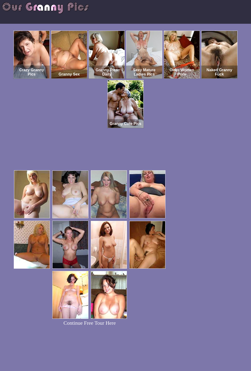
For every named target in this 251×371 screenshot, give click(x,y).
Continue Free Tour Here (89, 323)
